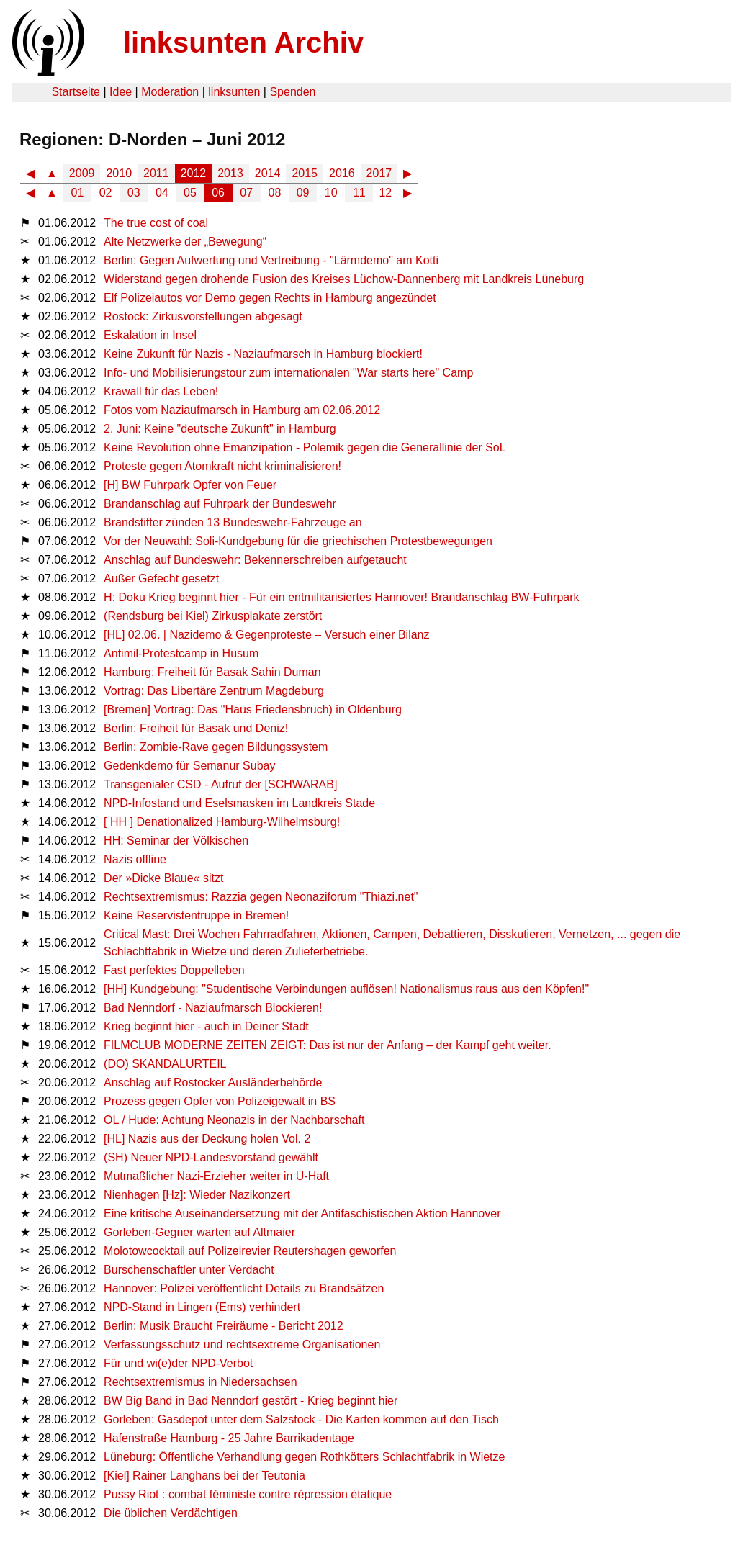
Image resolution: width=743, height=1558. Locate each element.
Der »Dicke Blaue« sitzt (163, 878)
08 (275, 192)
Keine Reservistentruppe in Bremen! (196, 915)
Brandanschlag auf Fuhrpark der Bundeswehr (220, 503)
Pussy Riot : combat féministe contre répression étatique (248, 1494)
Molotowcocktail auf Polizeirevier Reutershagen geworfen (250, 1251)
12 (385, 192)
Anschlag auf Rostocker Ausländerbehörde (213, 1082)
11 (359, 192)
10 (331, 192)
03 (133, 192)
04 (162, 192)
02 (105, 192)
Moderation (170, 92)
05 (190, 192)
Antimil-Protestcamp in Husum (181, 653)
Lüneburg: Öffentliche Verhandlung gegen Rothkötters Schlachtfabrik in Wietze (304, 1457)
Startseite (75, 92)
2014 (268, 173)
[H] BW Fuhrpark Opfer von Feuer (190, 485)
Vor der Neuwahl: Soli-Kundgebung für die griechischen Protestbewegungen (298, 541)
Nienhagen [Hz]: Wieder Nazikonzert (197, 1195)
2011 (156, 173)
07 (246, 192)
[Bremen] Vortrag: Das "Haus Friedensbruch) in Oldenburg (253, 709)
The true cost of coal (156, 223)
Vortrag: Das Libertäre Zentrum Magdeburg (214, 691)
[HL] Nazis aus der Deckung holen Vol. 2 (207, 1139)
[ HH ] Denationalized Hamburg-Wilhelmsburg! (222, 822)
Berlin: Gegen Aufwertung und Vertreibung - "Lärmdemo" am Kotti (271, 260)
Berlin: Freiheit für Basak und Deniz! (196, 728)
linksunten (234, 92)
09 (303, 192)
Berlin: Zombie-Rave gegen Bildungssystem (216, 747)
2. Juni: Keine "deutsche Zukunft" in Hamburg (220, 429)
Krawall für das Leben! (161, 391)
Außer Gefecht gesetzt (161, 578)
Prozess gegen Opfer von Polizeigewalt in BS (220, 1101)
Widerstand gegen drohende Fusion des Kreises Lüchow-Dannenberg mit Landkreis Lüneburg (344, 279)
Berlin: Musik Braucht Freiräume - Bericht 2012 (223, 1326)
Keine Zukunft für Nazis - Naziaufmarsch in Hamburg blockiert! (263, 354)
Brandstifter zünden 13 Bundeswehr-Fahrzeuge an (232, 522)
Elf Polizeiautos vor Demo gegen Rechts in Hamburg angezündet (270, 298)
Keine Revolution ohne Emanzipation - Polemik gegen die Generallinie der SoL (305, 447)
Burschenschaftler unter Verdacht (189, 1270)
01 (77, 192)
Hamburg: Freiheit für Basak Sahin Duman (212, 672)
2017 (379, 173)
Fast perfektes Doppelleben (174, 970)
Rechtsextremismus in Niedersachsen (200, 1382)
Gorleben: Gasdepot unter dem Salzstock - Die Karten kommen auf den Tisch (301, 1419)
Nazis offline (135, 859)
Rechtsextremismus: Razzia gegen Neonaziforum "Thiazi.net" (261, 897)
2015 (305, 173)
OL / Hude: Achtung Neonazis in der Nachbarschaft (234, 1120)
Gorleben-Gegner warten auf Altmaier (199, 1232)
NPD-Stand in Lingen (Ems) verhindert (202, 1307)
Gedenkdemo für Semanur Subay (189, 766)
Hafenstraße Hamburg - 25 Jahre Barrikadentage (229, 1438)
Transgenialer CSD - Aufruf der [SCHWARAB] (220, 784)
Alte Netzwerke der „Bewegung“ (185, 241)
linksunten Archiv (243, 42)
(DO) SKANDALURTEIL (165, 1064)
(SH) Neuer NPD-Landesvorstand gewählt (211, 1157)
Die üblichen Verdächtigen (171, 1513)
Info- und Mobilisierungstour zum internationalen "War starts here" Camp (288, 372)
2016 (342, 173)
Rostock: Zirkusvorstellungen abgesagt (203, 316)
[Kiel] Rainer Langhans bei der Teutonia (204, 1475)
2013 (230, 173)
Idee (120, 92)
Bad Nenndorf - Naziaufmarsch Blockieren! (213, 1007)
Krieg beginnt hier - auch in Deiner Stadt (206, 1026)
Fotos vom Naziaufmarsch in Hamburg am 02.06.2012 (242, 410)
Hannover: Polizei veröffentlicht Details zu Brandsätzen (244, 1288)
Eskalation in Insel (150, 335)
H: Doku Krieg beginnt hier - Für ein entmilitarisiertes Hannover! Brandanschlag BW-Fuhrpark (341, 597)
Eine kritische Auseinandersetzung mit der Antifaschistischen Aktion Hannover (302, 1213)
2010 (119, 173)
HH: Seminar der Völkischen (176, 840)
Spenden (292, 92)
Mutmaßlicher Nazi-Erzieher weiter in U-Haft (216, 1176)
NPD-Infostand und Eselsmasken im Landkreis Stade (239, 803)
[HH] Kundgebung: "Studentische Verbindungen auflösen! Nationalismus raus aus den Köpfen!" (346, 989)
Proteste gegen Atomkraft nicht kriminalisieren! (222, 466)
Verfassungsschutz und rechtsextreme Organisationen (242, 1344)
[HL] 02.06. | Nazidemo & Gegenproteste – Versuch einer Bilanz (266, 635)
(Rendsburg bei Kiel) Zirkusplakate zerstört (213, 616)
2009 (82, 173)
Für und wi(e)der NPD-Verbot (178, 1363)
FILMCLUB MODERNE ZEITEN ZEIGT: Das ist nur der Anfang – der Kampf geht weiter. (327, 1045)
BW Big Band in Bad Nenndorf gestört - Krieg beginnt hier (250, 1401)
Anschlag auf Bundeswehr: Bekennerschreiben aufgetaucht (255, 560)
